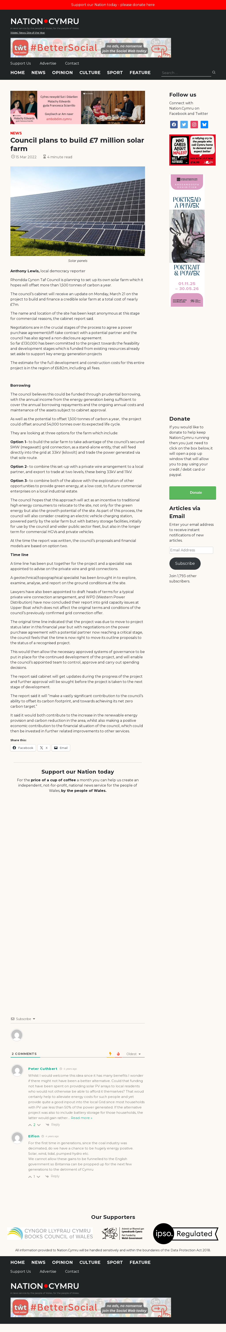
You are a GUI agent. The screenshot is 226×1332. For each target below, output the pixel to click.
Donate (196, 492)
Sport (115, 72)
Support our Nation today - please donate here (113, 5)
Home (17, 72)
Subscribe (185, 563)
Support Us (20, 63)
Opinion (62, 72)
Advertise (48, 63)
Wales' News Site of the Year (27, 32)
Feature (140, 72)
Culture (89, 72)
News (38, 72)
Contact (72, 63)
